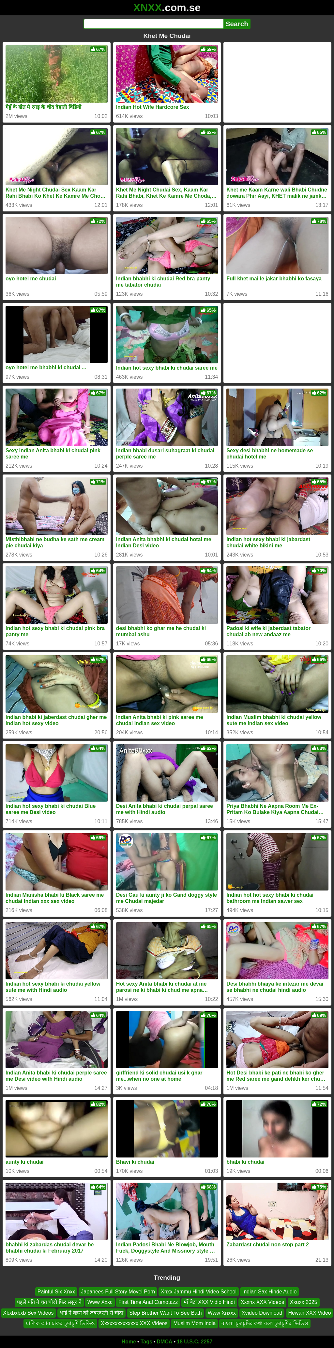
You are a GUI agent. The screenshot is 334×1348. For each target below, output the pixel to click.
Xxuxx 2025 (303, 1302)
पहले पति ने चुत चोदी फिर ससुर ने (49, 1302)
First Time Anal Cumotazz (148, 1302)
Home (129, 1341)
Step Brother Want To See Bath (165, 1312)
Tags (146, 1341)
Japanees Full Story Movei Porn (118, 1291)
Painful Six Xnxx (56, 1291)
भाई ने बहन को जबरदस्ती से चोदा (92, 1312)
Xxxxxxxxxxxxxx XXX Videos (134, 1323)
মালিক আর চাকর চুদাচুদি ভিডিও (60, 1323)
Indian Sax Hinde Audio (269, 1291)
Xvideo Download (262, 1312)
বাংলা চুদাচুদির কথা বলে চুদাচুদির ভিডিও (264, 1323)
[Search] (153, 24)
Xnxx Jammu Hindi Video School (198, 1291)
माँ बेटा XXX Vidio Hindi (209, 1302)
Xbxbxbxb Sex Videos (28, 1312)
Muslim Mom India (194, 1323)
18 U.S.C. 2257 (194, 1341)
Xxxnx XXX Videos (262, 1302)
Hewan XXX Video (309, 1312)
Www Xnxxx (222, 1312)
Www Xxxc (100, 1302)
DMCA (164, 1341)
